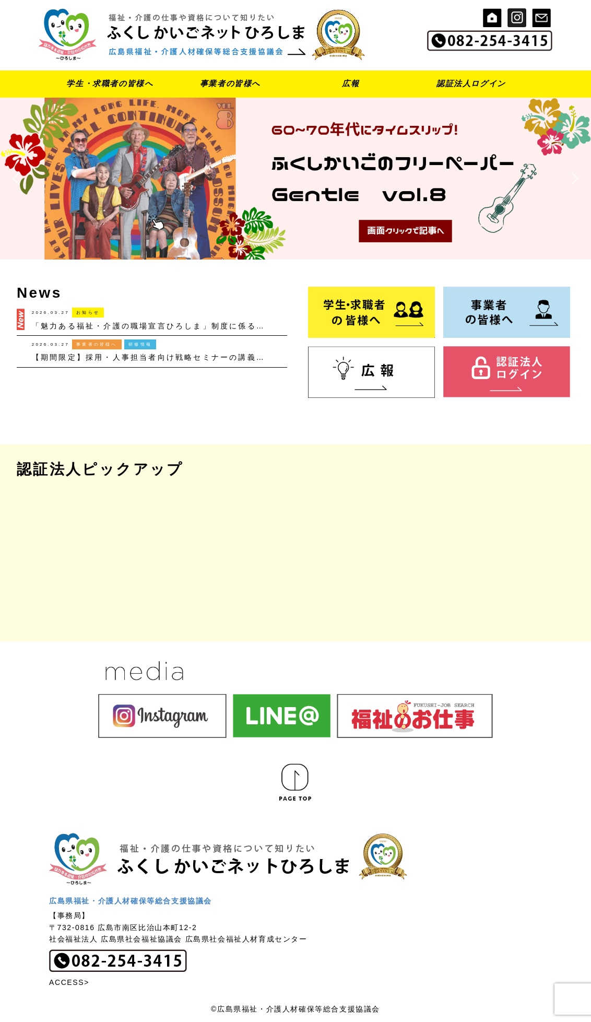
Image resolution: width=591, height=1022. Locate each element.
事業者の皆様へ (230, 83)
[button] (295, 179)
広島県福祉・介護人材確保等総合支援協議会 (130, 901)
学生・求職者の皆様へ (109, 83)
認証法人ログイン (471, 83)
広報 (350, 83)
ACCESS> (69, 982)
